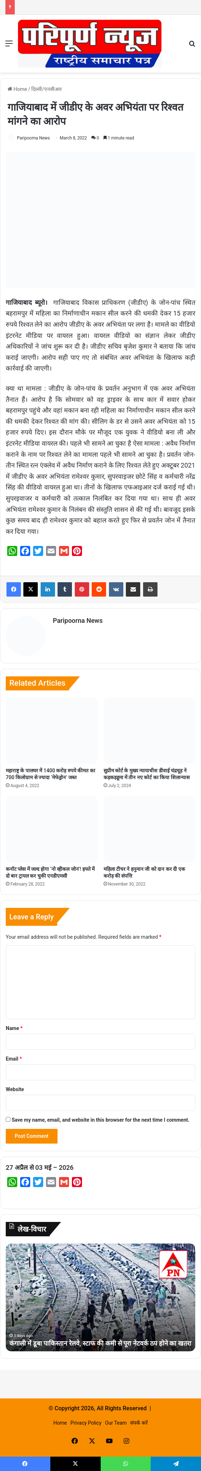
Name (14, 1028)
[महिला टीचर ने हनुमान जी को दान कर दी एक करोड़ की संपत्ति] (150, 829)
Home (17, 89)
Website (15, 1089)
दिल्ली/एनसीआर (46, 89)
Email (14, 1059)
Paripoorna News (33, 138)
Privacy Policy (85, 1423)
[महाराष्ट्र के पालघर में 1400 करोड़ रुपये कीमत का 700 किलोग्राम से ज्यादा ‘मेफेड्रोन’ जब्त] (52, 731)
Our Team (116, 1423)
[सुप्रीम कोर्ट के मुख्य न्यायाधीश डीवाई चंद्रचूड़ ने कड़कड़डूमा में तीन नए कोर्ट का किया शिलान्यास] (150, 731)
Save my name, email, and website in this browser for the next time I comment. (100, 1120)
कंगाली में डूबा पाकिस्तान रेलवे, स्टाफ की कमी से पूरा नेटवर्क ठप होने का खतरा (100, 1343)
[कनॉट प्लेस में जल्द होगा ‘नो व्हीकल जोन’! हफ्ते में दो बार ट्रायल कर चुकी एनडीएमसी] (52, 829)
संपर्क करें (138, 1423)
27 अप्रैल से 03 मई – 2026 (40, 1167)
